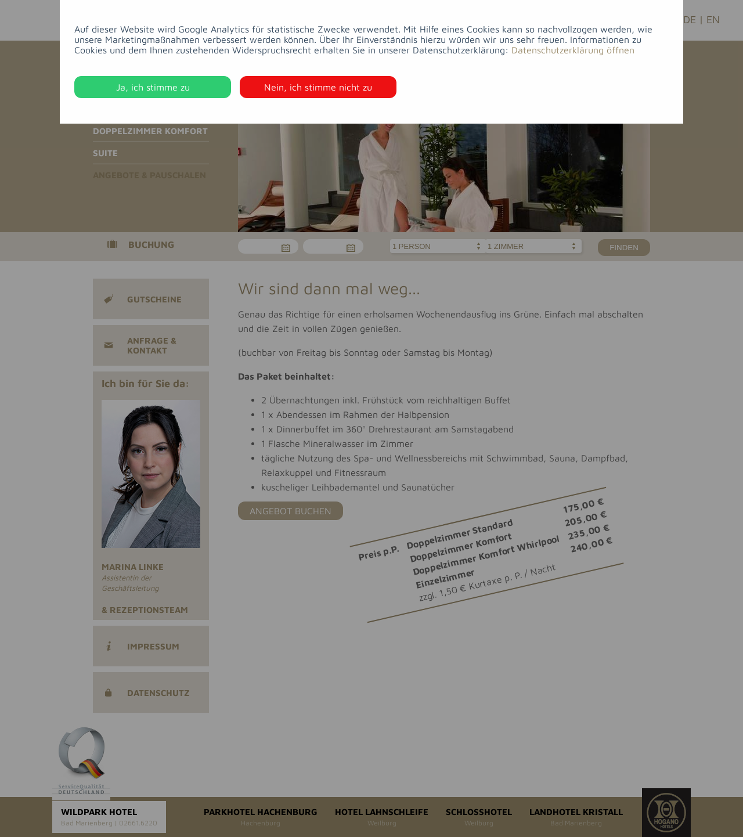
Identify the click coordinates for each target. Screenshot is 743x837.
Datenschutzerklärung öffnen (572, 50)
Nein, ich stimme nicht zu (318, 87)
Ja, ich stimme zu (153, 87)
